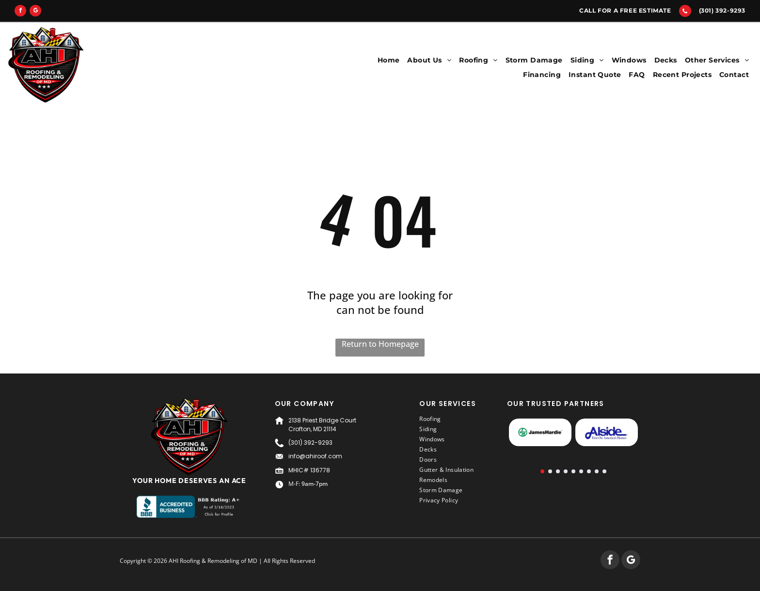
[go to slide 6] (581, 471)
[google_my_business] (35, 12)
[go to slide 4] (566, 471)
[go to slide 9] (604, 471)
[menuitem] (389, 60)
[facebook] (20, 12)
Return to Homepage (380, 344)
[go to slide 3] (558, 471)
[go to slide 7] (589, 471)
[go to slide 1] (542, 471)
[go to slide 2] (550, 471)
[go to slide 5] (573, 471)
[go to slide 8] (597, 471)
